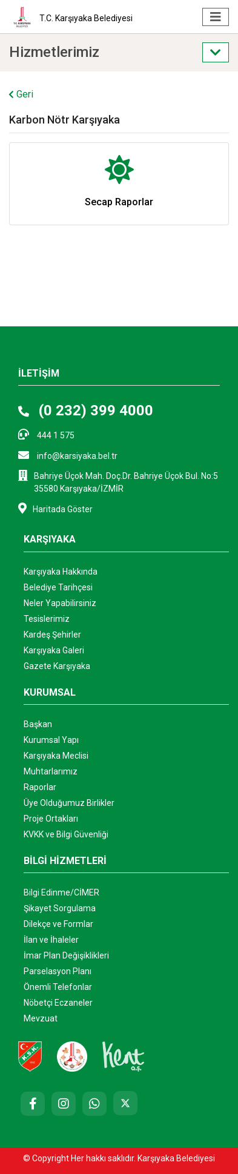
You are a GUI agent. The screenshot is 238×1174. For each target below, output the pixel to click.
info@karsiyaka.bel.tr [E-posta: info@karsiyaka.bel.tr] (67, 455)
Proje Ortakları (51, 818)
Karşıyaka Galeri (54, 650)
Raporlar (40, 787)
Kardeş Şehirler (52, 634)
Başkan (38, 724)
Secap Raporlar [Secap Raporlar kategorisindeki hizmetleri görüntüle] (119, 202)
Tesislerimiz (47, 619)
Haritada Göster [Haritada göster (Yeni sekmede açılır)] (55, 508)
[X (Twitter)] (125, 1103)
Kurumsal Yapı (51, 740)
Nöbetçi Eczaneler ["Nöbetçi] (58, 1002)
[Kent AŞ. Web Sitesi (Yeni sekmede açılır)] (123, 1056)
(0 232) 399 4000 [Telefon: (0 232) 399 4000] (85, 410)
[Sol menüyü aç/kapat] (215, 52)
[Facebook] (33, 1104)
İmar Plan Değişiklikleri (66, 955)
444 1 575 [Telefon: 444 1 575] (46, 434)
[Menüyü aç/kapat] (215, 17)
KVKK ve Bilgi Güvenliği (66, 834)
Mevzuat (41, 1018)
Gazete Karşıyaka (57, 666)
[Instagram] (63, 1104)
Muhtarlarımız (51, 771)
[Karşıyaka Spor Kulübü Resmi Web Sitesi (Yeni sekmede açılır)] (30, 1056)
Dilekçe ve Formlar (58, 924)
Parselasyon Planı (57, 971)
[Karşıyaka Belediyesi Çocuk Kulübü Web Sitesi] (72, 1056)
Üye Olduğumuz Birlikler (69, 803)
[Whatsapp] (94, 1104)
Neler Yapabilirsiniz (60, 603)
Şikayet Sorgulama (60, 908)
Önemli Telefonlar (58, 987)
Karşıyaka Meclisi (56, 755)
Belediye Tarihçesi (58, 587)
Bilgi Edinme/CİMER (61, 892)
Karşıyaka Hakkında (61, 571)
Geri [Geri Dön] (20, 94)
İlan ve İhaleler (51, 940)
